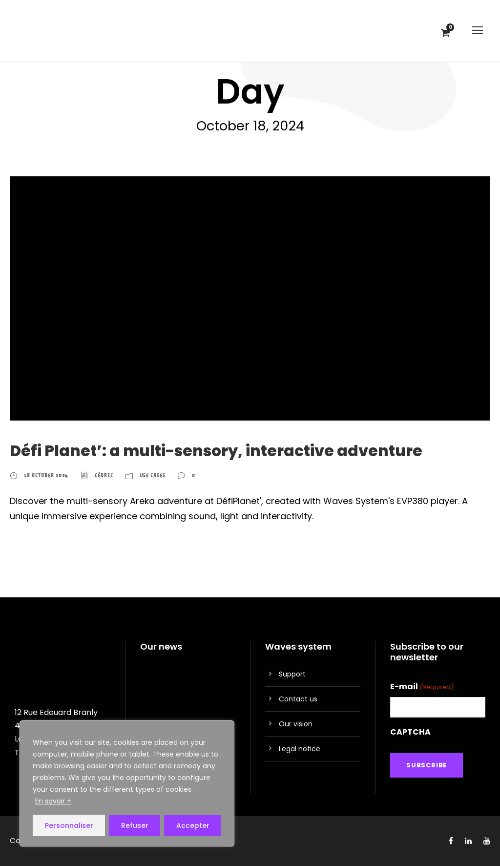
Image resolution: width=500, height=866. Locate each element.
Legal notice (299, 749)
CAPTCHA (410, 732)
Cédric (104, 475)
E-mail (422, 687)
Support (292, 674)
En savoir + (53, 801)
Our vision (295, 724)
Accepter (192, 825)
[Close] (228, 725)
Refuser (134, 825)
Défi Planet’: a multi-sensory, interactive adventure (216, 451)
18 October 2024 (46, 475)
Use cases (153, 475)
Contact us (298, 699)
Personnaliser (69, 825)
